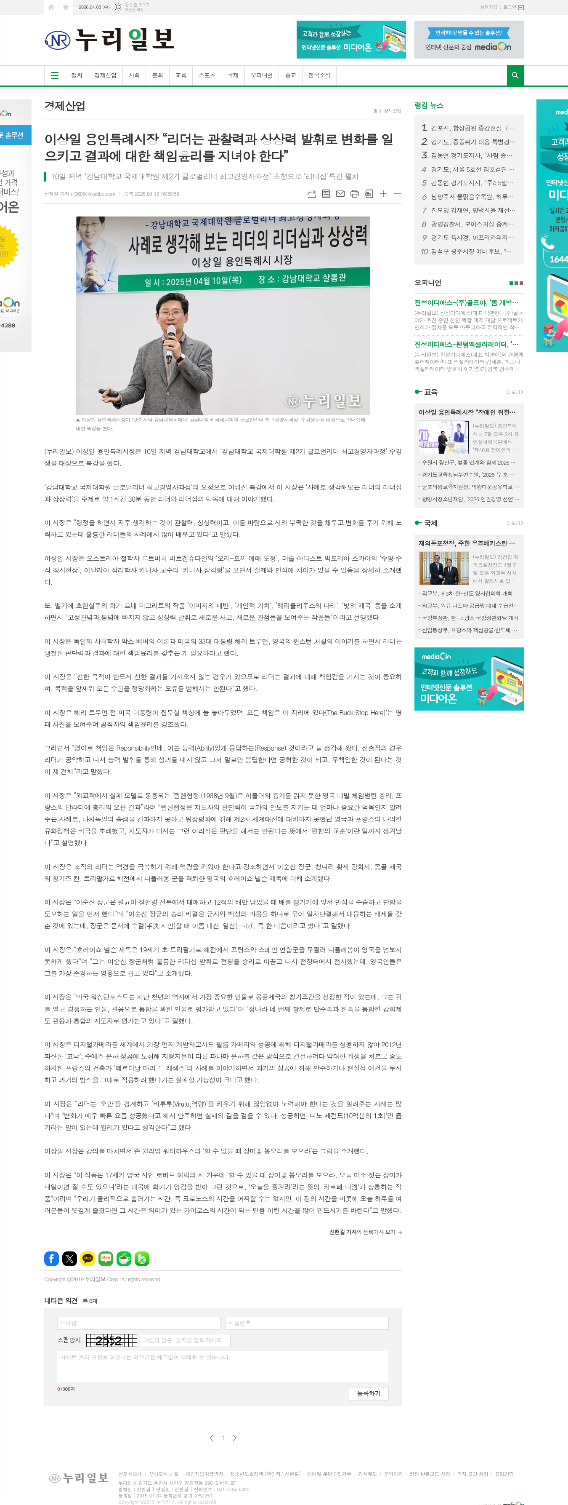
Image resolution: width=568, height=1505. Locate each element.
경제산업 (105, 75)
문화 (157, 75)
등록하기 (368, 1393)
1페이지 (511, 283)
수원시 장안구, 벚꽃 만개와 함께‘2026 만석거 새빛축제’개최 (471, 462)
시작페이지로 (51, 7)
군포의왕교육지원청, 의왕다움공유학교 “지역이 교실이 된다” (471, 487)
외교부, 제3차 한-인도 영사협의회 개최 (467, 593)
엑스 (69, 1258)
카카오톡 (87, 1258)
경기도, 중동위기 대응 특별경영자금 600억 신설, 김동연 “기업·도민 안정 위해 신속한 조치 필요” (474, 142)
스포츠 (207, 75)
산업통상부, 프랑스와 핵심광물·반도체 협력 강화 (471, 630)
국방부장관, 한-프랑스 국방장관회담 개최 (470, 618)
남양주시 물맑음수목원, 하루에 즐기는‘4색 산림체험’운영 (474, 196)
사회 (134, 75)
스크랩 (369, 194)
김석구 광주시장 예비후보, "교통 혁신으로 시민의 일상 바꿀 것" (474, 251)
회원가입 (488, 7)
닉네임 (68, 1323)
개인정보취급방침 (204, 1474)
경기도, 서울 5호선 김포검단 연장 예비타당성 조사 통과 (474, 169)
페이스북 (51, 1258)
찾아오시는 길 (163, 1474)
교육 (180, 75)
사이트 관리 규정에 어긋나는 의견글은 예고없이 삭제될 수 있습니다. (145, 1357)
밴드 (142, 1258)
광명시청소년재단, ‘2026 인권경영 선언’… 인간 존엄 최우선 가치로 (471, 499)
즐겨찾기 (66, 7)
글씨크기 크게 (383, 194)
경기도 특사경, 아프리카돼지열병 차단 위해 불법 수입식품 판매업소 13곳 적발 (474, 237)
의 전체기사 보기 (362, 1232)
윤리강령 (504, 1474)
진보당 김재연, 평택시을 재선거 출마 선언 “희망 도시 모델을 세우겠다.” (474, 210)
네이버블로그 (105, 1258)
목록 (326, 194)
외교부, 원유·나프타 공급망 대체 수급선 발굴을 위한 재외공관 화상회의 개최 (471, 605)
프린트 (354, 194)
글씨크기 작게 (397, 194)
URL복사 (312, 194)
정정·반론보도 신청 (429, 1474)
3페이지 (521, 283)
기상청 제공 (134, 10)
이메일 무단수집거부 (329, 1474)
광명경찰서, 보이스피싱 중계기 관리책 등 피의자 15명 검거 (474, 224)
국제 (232, 75)
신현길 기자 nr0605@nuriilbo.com (79, 193)
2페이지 (516, 283)
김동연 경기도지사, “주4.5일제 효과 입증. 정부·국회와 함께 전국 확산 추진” (474, 183)
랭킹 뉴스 (428, 105)
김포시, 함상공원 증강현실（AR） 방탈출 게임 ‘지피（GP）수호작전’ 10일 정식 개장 (474, 128)
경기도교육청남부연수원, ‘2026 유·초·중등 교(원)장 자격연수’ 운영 (471, 474)
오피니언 (262, 75)
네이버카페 (124, 1258)
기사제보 (367, 1474)
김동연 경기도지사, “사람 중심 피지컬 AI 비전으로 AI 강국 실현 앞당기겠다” (474, 155)
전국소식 (319, 75)
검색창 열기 (515, 75)
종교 (290, 75)
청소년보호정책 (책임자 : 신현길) (265, 1474)
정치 (76, 75)
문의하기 (393, 1474)
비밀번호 (239, 1323)
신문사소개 (130, 1474)
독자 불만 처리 (472, 1474)
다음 (234, 1438)
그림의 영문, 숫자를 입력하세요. (183, 1340)
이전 (211, 1438)
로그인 (509, 7)
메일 (340, 194)
